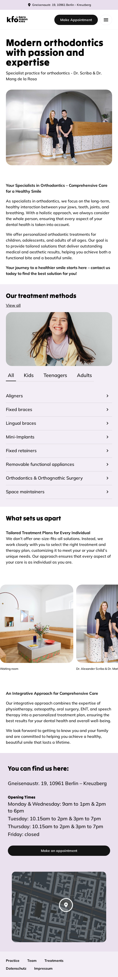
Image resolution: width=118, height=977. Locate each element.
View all (13, 305)
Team (32, 960)
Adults (84, 375)
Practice (12, 960)
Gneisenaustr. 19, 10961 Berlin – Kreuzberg (57, 783)
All (11, 375)
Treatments (53, 960)
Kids (29, 375)
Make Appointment (76, 20)
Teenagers (55, 375)
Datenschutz (16, 968)
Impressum (43, 968)
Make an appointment (59, 850)
